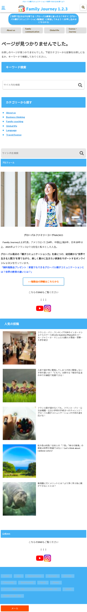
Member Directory (34, 576)
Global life (54, 30)
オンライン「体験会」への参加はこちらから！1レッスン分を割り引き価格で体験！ (31, 589)
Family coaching (14, 121)
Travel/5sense (13, 134)
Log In (19, 576)
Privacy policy (9, 582)
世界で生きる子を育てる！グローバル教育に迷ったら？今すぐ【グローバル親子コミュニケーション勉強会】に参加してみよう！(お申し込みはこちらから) (43, 19)
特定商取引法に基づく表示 (12, 596)
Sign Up (43, 582)
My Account (52, 576)
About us (11, 30)
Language (11, 130)
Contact (6, 576)
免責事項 (68, 589)
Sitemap (56, 582)
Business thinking (15, 117)
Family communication (32, 30)
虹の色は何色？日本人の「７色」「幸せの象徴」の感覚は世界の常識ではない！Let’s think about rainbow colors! (60, 448)
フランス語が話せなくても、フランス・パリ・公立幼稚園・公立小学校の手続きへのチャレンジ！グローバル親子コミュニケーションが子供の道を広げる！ (60, 412)
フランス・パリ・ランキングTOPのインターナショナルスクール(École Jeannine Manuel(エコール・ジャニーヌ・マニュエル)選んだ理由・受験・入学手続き (60, 336)
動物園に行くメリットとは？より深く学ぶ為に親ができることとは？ (60, 484)
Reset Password (27, 582)
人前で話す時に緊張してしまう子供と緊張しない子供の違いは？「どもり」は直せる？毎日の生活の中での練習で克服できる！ (60, 372)
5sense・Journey (73, 30)
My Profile (67, 576)
